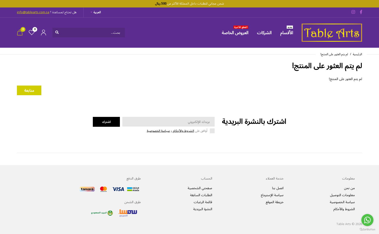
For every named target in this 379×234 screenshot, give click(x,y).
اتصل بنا (278, 188)
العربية (97, 12)
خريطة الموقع (275, 202)
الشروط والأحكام (183, 130)
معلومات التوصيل (342, 195)
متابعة (29, 91)
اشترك (106, 122)
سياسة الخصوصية (158, 130)
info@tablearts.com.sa (33, 12)
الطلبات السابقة (201, 195)
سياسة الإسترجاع (272, 195)
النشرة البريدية (202, 209)
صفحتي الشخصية (200, 188)
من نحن (349, 188)
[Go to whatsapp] (367, 220)
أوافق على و (177, 131)
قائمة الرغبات (203, 202)
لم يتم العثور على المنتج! (334, 54)
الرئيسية (357, 54)
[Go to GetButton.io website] (367, 229)
